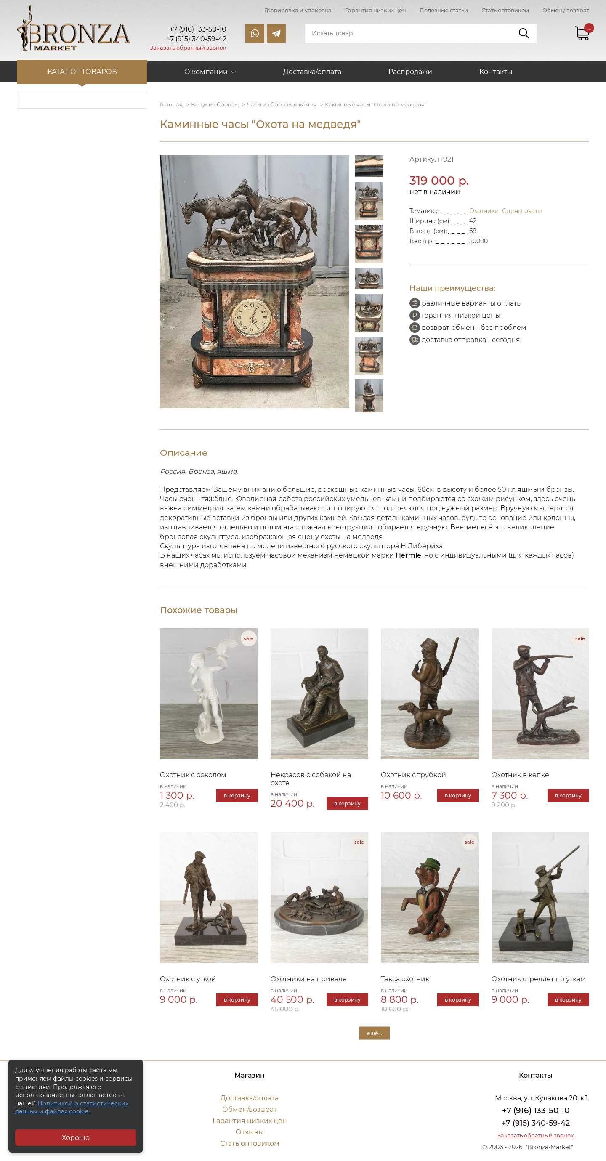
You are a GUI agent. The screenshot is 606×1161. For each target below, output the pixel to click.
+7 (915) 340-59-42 (536, 1123)
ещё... (374, 1033)
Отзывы (250, 1132)
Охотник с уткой (188, 979)
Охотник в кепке (520, 775)
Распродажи (410, 72)
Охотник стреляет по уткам (539, 979)
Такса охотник (405, 979)
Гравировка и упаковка (298, 10)
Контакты (496, 72)
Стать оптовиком (505, 10)
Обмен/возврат (249, 1109)
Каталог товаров (82, 72)
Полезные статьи (444, 10)
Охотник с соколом (193, 775)
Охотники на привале (309, 979)
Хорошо (76, 1138)
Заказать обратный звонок (188, 47)
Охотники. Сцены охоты (505, 211)
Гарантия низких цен (375, 10)
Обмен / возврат (565, 10)
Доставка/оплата (312, 72)
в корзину (237, 795)
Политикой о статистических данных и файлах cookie (71, 1108)
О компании (206, 72)
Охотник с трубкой (413, 775)
